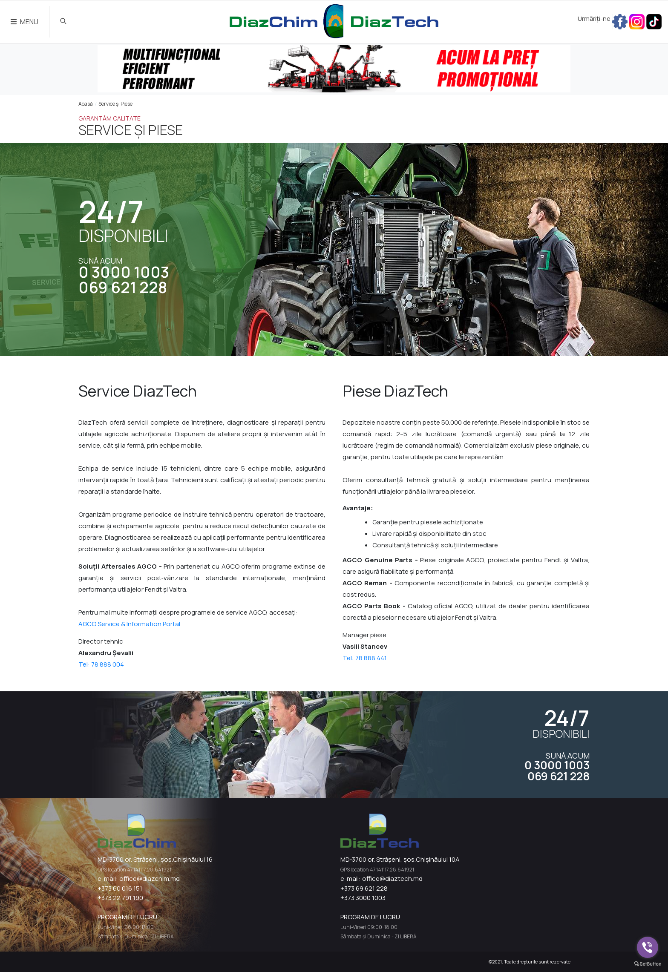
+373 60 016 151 (120, 888)
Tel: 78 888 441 (365, 657)
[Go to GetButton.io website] (647, 963)
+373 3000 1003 (363, 897)
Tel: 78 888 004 (101, 664)
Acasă (85, 103)
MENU (24, 21)
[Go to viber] (647, 947)
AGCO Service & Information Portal (129, 623)
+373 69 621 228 (364, 888)
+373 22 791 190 (120, 897)
